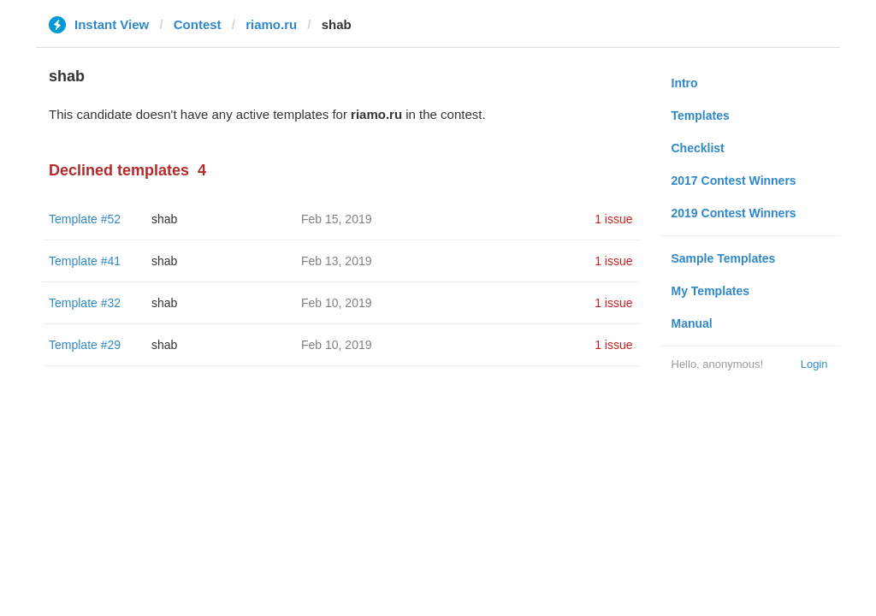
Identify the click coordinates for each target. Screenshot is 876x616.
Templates (701, 115)
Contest (198, 24)
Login (814, 364)
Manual (692, 323)
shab (164, 219)
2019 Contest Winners (734, 213)
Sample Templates (724, 258)
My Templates (711, 291)
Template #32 (85, 303)
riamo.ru (271, 24)
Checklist (698, 148)
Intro (685, 83)
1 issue (613, 219)
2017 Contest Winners (734, 180)
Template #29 (85, 345)
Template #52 (85, 219)
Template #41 (85, 261)
